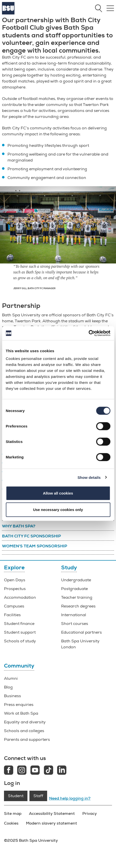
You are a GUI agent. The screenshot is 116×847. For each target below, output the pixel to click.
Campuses (14, 606)
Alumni (11, 678)
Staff (38, 795)
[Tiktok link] (48, 770)
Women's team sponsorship (34, 546)
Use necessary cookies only (58, 509)
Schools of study (20, 641)
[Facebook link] (8, 770)
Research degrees (78, 606)
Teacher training (76, 597)
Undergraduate (76, 580)
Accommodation (20, 597)
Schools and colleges (24, 730)
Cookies (11, 823)
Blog (8, 687)
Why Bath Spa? (18, 526)
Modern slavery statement (51, 823)
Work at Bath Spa (21, 713)
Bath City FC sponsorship (31, 536)
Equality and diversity (25, 722)
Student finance (19, 623)
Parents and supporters (27, 739)
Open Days (14, 580)
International (73, 614)
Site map (12, 813)
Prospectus (15, 588)
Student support (20, 632)
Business (12, 695)
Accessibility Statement (52, 813)
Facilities (12, 614)
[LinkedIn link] (61, 770)
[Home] (8, 13)
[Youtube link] (35, 770)
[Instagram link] (21, 770)
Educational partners (81, 632)
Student (15, 795)
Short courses (74, 623)
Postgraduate (74, 588)
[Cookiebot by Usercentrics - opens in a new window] (88, 333)
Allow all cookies (58, 493)
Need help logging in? (70, 798)
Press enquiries (18, 704)
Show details (89, 477)
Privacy (89, 813)
